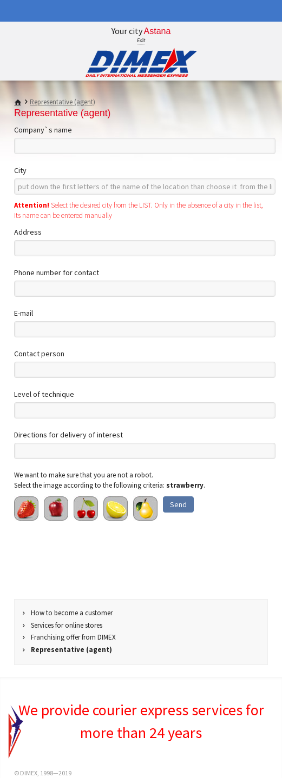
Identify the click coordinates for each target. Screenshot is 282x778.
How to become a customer (72, 612)
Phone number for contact (56, 272)
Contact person (39, 353)
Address (28, 232)
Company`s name (43, 130)
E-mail (23, 313)
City (20, 170)
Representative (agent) (62, 102)
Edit (141, 40)
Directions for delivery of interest (68, 435)
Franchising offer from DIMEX (73, 637)
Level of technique (44, 394)
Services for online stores (66, 625)
